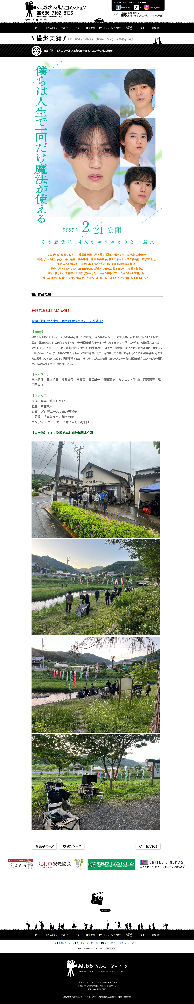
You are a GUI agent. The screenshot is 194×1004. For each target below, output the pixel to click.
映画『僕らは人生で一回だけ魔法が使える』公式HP (67, 321)
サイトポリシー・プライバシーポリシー (121, 943)
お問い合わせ (64, 943)
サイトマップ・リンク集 (87, 943)
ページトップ (97, 898)
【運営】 (115, 14)
